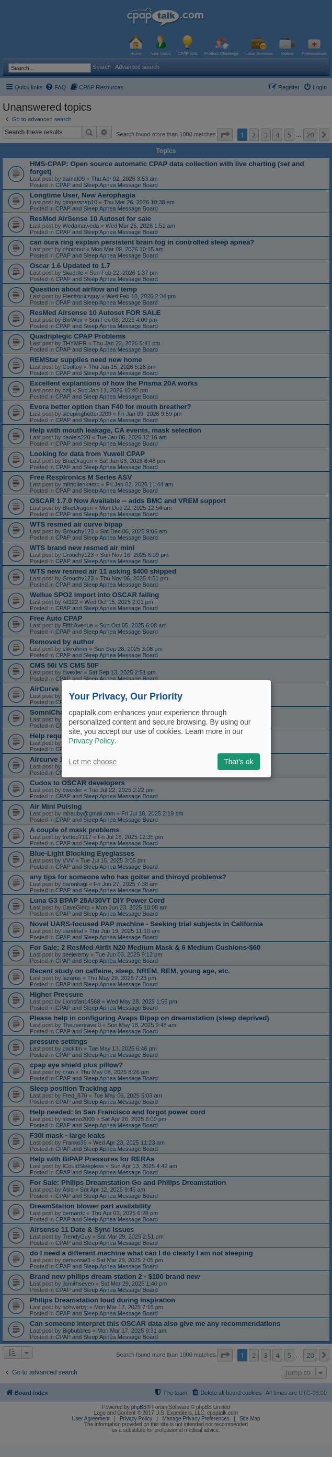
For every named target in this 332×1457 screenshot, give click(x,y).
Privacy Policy (92, 741)
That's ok (238, 761)
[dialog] (166, 728)
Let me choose (93, 761)
